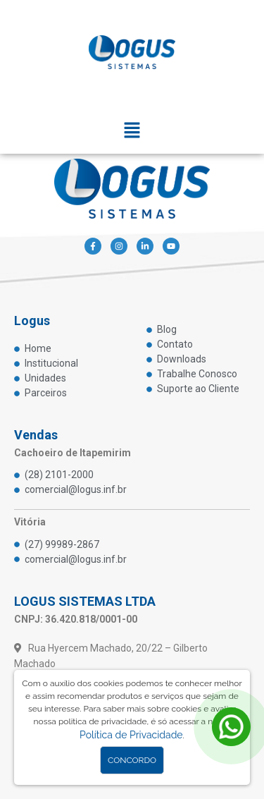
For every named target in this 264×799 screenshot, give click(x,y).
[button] (132, 131)
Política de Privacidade (131, 734)
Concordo (132, 760)
